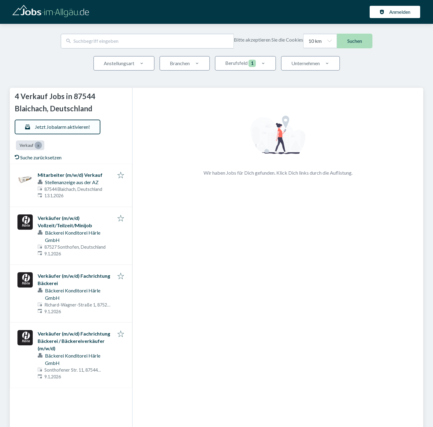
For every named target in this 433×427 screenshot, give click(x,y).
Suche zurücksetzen (38, 157)
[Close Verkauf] (38, 145)
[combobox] (147, 41)
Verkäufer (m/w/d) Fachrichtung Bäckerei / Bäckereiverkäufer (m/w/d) (74, 341)
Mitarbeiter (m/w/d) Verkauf (70, 175)
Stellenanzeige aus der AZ (72, 182)
